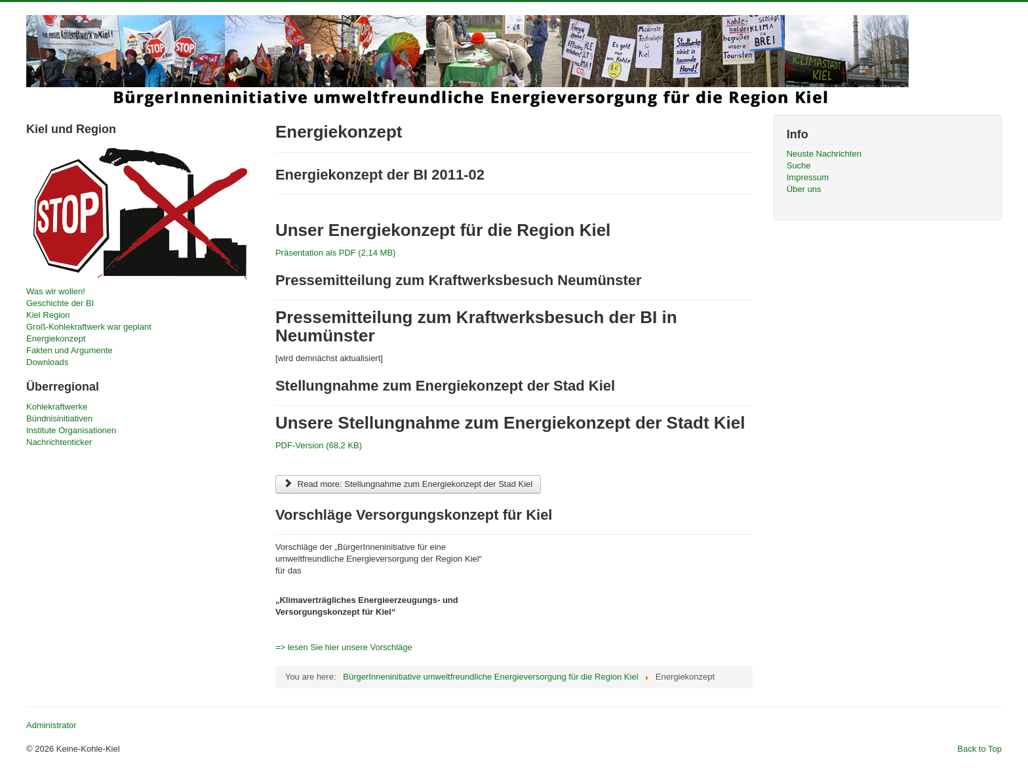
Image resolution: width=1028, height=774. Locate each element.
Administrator (51, 725)
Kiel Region (48, 315)
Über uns (804, 189)
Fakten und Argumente (69, 350)
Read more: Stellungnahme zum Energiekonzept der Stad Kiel (408, 484)
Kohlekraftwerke (56, 407)
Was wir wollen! (55, 291)
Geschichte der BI (60, 303)
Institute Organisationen (71, 430)
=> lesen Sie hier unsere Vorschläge (343, 647)
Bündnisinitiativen (59, 418)
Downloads (47, 362)
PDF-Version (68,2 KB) (318, 445)
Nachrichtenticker (59, 442)
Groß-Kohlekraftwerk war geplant (88, 327)
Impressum (808, 177)
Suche (799, 165)
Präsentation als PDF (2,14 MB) (335, 253)
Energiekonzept (55, 338)
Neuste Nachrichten (824, 154)
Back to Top (979, 749)
